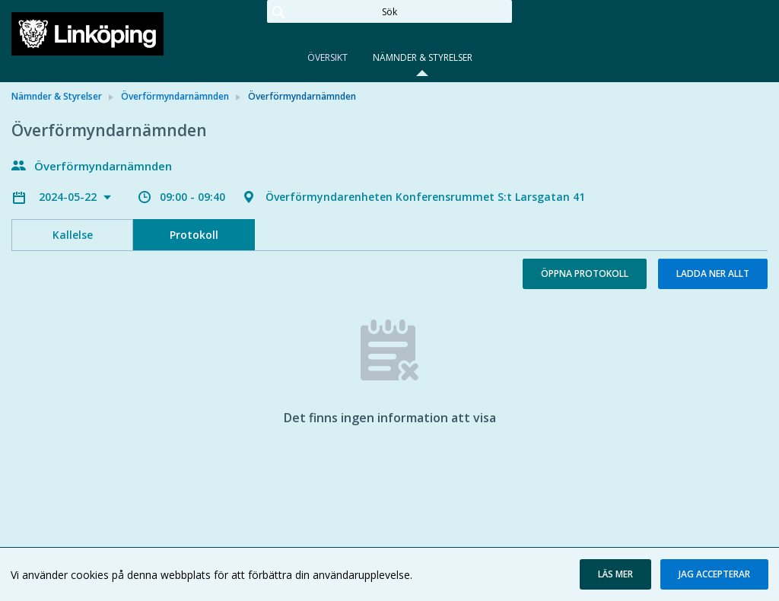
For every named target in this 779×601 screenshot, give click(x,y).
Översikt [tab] (327, 57)
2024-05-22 (69, 196)
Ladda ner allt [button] (712, 273)
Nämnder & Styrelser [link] (56, 96)
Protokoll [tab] (194, 234)
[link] (87, 33)
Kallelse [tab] (72, 234)
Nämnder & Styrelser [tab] (422, 57)
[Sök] (389, 11)
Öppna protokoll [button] (584, 273)
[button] (615, 574)
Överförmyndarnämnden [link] (175, 96)
